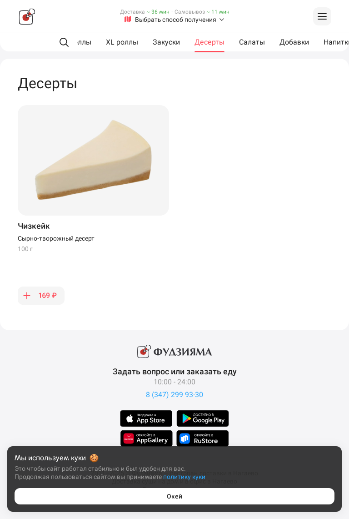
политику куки (184, 476)
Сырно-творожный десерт (56, 238)
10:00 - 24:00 (174, 382)
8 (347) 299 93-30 (174, 394)
